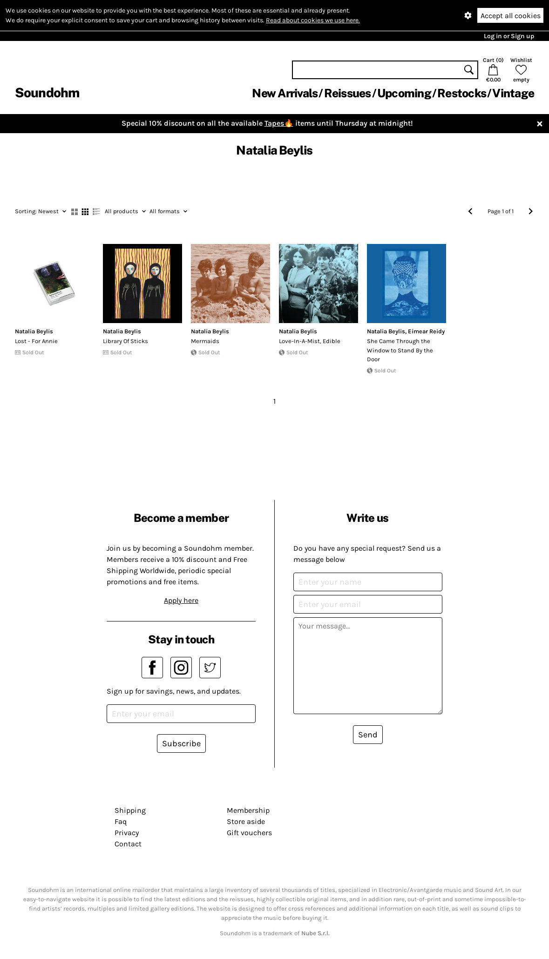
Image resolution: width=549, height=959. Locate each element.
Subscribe (181, 743)
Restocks (461, 93)
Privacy (127, 832)
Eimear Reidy (426, 331)
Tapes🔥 (278, 123)
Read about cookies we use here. (313, 20)
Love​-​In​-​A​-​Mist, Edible (309, 341)
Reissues (347, 93)
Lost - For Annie (36, 341)
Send (368, 734)
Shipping (130, 810)
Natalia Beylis (34, 331)
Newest (40, 211)
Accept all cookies (511, 15)
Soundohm (47, 92)
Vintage (513, 93)
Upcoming (404, 93)
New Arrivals (285, 93)
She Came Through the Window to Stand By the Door (400, 350)
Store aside (246, 821)
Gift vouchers (249, 832)
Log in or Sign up (509, 36)
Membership (248, 810)
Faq (121, 821)
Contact (128, 843)
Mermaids (205, 341)
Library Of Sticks (125, 341)
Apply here (181, 600)
